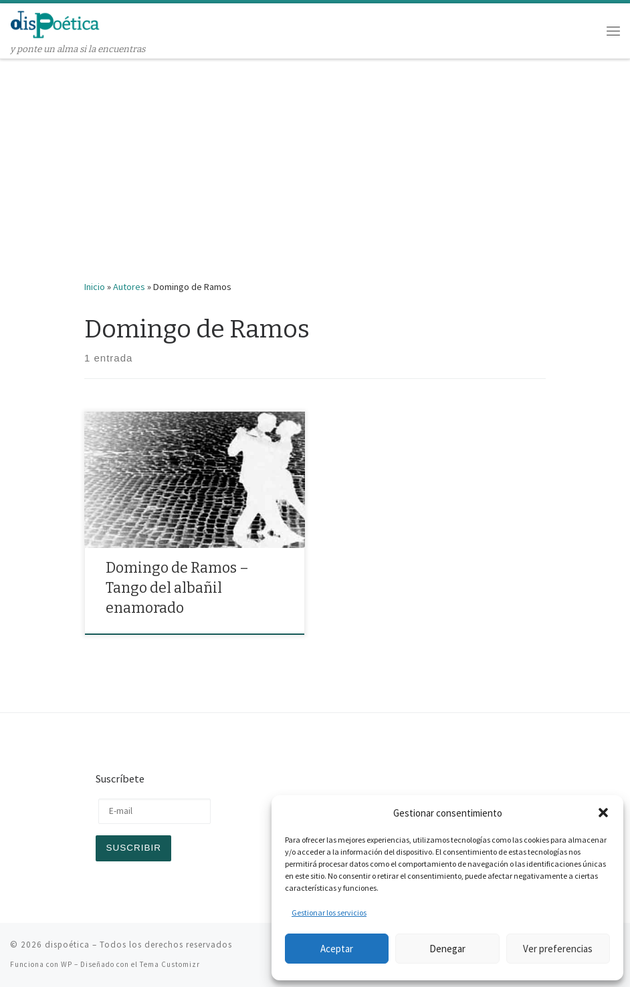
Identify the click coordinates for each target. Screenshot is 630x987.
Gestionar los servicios (329, 912)
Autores (129, 287)
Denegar (447, 948)
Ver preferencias (558, 948)
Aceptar (336, 948)
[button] (603, 812)
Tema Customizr (170, 964)
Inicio (94, 287)
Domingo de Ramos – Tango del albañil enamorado (177, 588)
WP (66, 964)
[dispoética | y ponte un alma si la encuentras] (55, 23)
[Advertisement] (315, 159)
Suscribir (133, 848)
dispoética (67, 944)
